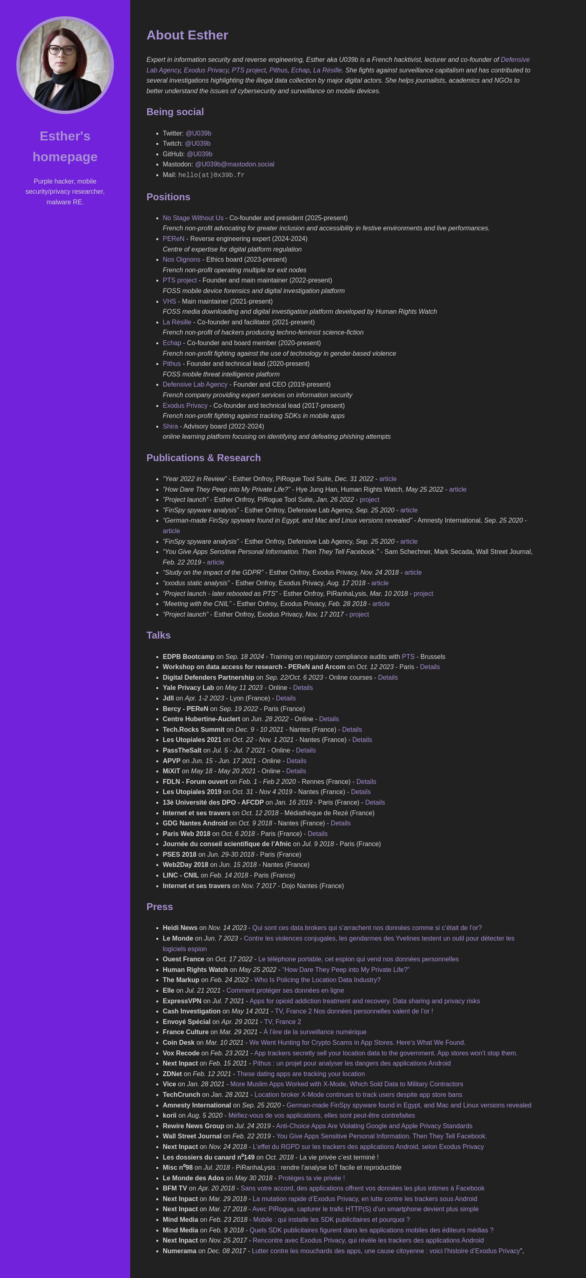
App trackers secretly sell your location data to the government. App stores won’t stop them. (386, 1052)
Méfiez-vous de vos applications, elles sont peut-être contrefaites (321, 1114)
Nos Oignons (182, 258)
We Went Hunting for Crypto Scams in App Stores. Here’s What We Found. (357, 1041)
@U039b (198, 133)
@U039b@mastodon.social (234, 164)
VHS (169, 300)
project (369, 498)
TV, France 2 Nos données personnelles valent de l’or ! (354, 1010)
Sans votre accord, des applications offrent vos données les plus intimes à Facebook (362, 1187)
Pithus (278, 70)
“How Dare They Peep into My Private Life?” (346, 968)
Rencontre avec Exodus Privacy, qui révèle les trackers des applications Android (368, 1239)
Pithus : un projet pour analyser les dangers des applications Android (352, 1062)
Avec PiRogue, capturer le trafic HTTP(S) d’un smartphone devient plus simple (365, 1208)
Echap (300, 70)
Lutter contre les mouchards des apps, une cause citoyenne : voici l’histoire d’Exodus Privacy (386, 1250)
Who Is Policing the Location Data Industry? (317, 979)
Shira (170, 425)
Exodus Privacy (206, 70)
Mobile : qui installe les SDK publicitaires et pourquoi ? (331, 1218)
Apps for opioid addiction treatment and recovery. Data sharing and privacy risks (364, 1000)
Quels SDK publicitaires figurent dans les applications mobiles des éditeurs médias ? (371, 1229)
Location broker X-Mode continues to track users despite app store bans (359, 1093)
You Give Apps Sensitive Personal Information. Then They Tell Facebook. (381, 1135)
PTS (408, 655)
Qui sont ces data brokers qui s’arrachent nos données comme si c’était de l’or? (367, 926)
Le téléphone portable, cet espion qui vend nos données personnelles (358, 958)
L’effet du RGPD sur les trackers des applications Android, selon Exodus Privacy (368, 1145)
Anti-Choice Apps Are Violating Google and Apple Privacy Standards (374, 1125)
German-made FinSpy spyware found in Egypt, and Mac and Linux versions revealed (408, 1104)
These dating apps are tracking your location (301, 1073)
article (388, 478)
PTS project (249, 70)
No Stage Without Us (193, 217)
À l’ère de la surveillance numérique (315, 1031)
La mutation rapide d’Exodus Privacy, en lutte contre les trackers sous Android (365, 1198)
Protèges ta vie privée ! (311, 1177)
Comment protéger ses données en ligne (285, 989)
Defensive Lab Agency (195, 383)
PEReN (173, 237)
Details (430, 666)
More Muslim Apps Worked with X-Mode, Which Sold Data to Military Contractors (346, 1083)
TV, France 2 (282, 1021)
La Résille (327, 70)
